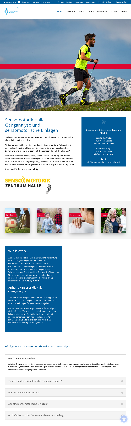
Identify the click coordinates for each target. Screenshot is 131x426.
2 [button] (62, 105)
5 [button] (68, 105)
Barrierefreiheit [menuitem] (121, 2)
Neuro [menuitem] (114, 12)
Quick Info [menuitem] (70, 12)
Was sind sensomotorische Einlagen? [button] (28, 404)
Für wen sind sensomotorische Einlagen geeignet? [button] (35, 381)
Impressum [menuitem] (79, 2)
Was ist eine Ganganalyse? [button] (22, 358)
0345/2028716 (11, 2)
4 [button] (66, 105)
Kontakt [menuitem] (69, 2)
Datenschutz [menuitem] (90, 2)
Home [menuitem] (60, 12)
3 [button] (64, 105)
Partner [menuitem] (61, 2)
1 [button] (60, 105)
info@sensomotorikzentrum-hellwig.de (104, 162)
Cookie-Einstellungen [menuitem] (105, 2)
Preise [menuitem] (124, 12)
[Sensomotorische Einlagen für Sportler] (17, 232)
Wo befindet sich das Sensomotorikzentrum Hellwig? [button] (36, 415)
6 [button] (70, 105)
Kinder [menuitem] (91, 12)
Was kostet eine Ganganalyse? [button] (24, 392)
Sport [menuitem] (81, 12)
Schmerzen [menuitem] (102, 12)
